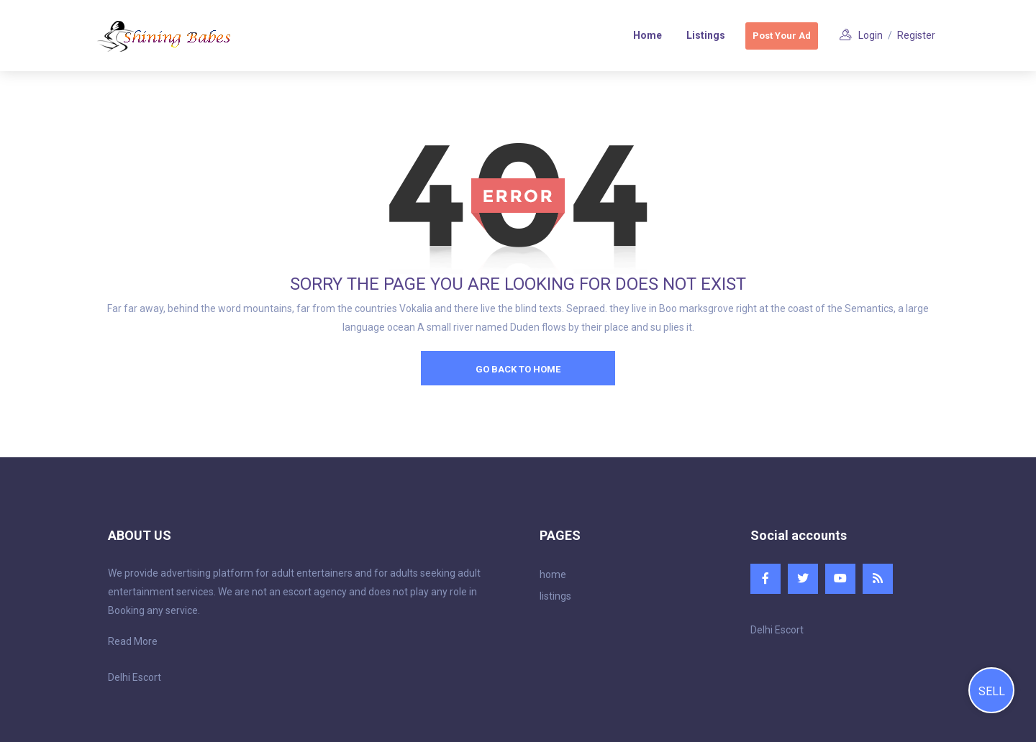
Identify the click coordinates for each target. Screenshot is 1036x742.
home (553, 574)
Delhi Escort (134, 677)
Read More (133, 641)
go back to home (518, 369)
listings (555, 596)
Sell (991, 691)
